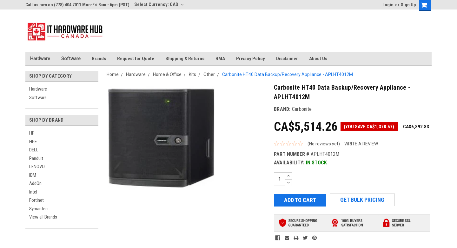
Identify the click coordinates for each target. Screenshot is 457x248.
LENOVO (37, 166)
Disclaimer (287, 58)
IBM (32, 175)
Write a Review (361, 143)
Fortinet (36, 200)
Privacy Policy (250, 58)
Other (209, 74)
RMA (220, 58)
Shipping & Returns (184, 58)
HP (32, 133)
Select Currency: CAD (158, 4)
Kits (192, 74)
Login (388, 4)
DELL (33, 150)
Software (71, 58)
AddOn (35, 183)
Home (113, 74)
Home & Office (167, 74)
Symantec (38, 209)
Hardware (40, 58)
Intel (33, 192)
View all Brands (43, 217)
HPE (33, 141)
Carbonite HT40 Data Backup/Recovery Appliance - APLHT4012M (287, 74)
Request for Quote (135, 58)
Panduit (36, 158)
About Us (318, 58)
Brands (99, 58)
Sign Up (408, 4)
